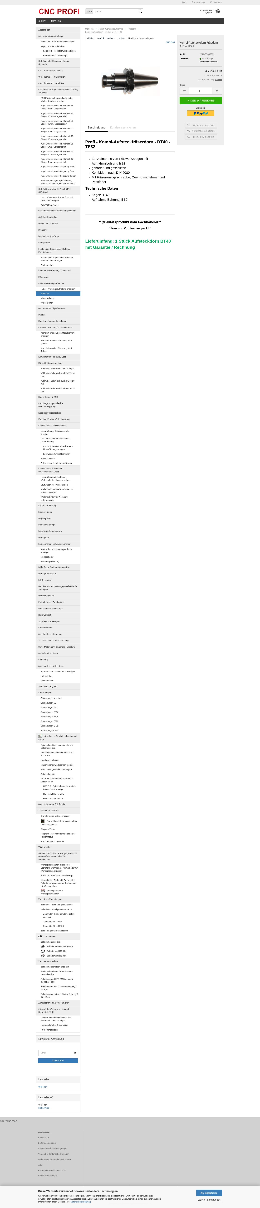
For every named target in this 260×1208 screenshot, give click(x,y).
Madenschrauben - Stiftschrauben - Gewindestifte (57, 973)
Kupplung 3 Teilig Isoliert (49, 413)
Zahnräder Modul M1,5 (53, 926)
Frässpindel (43, 277)
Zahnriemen (46, 936)
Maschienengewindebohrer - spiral (56, 769)
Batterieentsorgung (47, 1143)
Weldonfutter (47, 303)
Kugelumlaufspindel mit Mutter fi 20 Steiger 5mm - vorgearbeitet (57, 130)
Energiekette (44, 242)
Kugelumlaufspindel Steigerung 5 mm (58, 171)
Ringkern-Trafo (47, 829)
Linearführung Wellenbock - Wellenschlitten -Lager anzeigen (55, 478)
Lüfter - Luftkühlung (47, 505)
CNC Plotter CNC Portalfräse (51, 83)
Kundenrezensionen (123, 127)
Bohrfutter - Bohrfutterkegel (50, 36)
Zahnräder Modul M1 (52, 921)
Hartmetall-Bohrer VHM (53, 794)
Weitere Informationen (209, 1199)
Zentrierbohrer (47, 265)
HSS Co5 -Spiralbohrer (53, 798)
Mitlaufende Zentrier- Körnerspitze (53, 567)
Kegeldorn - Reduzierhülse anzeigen (59, 51)
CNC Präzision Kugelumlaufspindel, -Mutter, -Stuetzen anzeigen (57, 99)
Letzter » (121, 38)
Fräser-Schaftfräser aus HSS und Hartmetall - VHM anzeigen (56, 1019)
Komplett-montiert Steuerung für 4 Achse (56, 350)
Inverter (41, 315)
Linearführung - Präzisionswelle (52, 425)
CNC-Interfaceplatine (48, 217)
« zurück (100, 38)
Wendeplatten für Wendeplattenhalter (52, 892)
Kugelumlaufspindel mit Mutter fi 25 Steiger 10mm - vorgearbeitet (57, 137)
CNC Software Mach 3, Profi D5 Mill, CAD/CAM (54, 190)
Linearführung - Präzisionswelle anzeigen (55, 432)
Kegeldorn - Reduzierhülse (52, 46)
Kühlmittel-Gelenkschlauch (50, 363)
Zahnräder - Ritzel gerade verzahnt (56, 909)
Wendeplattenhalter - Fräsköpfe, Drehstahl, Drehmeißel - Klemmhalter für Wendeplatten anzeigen (59, 868)
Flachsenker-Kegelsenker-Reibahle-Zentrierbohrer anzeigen (57, 259)
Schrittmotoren (45, 627)
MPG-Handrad (44, 580)
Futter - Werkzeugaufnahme (51, 283)
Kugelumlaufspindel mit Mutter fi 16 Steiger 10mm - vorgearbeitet (57, 115)
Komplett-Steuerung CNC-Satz (52, 357)
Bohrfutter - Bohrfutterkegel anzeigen (57, 41)
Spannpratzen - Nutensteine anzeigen (58, 671)
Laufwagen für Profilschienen (56, 454)
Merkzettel (216, 2)
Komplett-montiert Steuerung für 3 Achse (56, 342)
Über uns (56, 21)
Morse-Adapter (47, 298)
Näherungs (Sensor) (50, 561)
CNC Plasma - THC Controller (51, 77)
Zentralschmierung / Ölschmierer (53, 1003)
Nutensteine (46, 676)
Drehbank (42, 230)
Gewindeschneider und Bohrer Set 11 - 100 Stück (58, 754)
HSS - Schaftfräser (49, 1030)
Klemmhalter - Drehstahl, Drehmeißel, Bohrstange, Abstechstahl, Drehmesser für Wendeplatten (59, 883)
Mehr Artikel (43, 1108)
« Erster (90, 38)
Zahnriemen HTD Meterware (57, 946)
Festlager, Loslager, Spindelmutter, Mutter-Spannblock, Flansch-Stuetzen (58, 182)
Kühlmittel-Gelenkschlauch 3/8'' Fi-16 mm (57, 375)
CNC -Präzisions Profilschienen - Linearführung (55, 440)
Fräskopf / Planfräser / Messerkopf (54, 270)
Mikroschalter (47, 557)
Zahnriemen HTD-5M (53, 955)
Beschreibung (96, 127)
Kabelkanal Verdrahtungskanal (52, 321)
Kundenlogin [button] (198, 2)
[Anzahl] (200, 91)
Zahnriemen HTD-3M (53, 951)
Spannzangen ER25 (49, 721)
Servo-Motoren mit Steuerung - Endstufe (56, 647)
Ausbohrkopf (44, 30)
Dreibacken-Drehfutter (48, 236)
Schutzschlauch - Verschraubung (53, 640)
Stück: (182, 85)
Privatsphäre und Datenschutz (52, 1170)
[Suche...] (89, 11)
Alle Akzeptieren (209, 1193)
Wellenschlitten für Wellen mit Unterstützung (54, 498)
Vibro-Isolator (44, 847)
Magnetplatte (44, 518)
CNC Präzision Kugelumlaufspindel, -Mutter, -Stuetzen (58, 91)
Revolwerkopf (44, 615)
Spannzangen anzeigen (51, 698)
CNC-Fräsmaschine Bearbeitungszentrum (57, 210)
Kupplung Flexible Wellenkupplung (53, 419)
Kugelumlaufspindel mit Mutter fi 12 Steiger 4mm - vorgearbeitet (57, 160)
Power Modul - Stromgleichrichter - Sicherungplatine (59, 822)
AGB (40, 1165)
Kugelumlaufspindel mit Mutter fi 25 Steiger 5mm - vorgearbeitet (57, 145)
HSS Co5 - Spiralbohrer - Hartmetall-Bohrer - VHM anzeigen (59, 788)
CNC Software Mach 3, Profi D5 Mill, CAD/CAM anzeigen (57, 199)
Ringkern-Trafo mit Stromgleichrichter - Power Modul (58, 835)
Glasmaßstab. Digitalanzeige (51, 308)
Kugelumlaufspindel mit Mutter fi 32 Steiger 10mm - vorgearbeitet (57, 153)
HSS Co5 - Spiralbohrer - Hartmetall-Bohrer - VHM (57, 780)
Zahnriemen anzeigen (50, 942)
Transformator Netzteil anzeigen (55, 816)
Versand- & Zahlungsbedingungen (53, 1154)
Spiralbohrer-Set (48, 774)
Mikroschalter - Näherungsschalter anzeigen (56, 551)
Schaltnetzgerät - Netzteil (52, 841)
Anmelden (58, 1061)
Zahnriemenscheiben (48, 961)
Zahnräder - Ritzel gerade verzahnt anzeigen (58, 915)
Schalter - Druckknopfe (48, 621)
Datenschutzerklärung (81, 1202)
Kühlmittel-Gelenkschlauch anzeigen (57, 368)
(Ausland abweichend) (208, 62)
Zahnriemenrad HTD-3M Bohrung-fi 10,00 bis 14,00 (57, 980)
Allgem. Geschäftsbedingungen (52, 1148)
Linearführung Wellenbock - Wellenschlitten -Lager (51, 470)
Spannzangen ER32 (49, 726)
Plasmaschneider (46, 595)
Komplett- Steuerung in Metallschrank (55, 327)
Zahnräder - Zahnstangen (49, 899)
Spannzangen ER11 (49, 707)
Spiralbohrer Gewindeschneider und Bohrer (57, 738)
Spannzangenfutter (49, 730)
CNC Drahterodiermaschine (50, 70)
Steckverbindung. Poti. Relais (51, 804)
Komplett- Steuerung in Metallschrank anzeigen (58, 334)
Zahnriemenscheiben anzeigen (55, 967)
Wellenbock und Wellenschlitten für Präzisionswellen (57, 491)
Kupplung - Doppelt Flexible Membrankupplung (50, 405)
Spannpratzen (47, 680)
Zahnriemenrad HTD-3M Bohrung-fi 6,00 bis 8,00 (59, 988)
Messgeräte (43, 537)
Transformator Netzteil (48, 810)
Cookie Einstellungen (47, 1175)
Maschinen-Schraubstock (50, 531)
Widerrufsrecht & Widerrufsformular (54, 1159)
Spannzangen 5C (48, 703)
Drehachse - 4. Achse (48, 223)
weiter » (110, 38)
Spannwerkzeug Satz (48, 686)
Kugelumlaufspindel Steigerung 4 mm (58, 166)
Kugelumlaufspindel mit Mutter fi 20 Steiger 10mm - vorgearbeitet (57, 122)
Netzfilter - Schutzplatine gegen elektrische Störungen (57, 588)
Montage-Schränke (47, 573)
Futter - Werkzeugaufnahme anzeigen (58, 289)
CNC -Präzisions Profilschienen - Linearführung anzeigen (58, 448)
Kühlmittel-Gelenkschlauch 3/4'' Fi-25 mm (57, 390)
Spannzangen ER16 (49, 712)
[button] (184, 2)
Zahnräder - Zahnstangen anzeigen (57, 904)
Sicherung (43, 659)
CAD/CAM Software (50, 205)
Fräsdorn (45, 293)
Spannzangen (44, 692)
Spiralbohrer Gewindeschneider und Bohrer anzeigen (57, 746)
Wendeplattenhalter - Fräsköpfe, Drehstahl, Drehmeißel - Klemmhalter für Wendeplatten (58, 856)
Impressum (43, 1137)
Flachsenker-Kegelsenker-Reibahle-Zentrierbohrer (54, 250)
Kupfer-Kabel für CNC (48, 397)
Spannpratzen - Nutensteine (51, 666)
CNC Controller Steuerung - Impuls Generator (53, 62)
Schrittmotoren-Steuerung (50, 634)
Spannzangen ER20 (49, 716)
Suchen (42, 21)
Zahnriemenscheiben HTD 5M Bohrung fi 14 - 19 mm (59, 996)
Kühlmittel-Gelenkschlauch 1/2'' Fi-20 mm (57, 382)
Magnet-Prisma (45, 512)
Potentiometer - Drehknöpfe (51, 602)
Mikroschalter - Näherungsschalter (54, 544)
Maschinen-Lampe (46, 525)
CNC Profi (170, 42)
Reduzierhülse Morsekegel (55, 55)
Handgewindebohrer (50, 760)
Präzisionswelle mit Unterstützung (56, 463)
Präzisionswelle (48, 458)
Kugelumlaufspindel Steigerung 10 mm (58, 176)
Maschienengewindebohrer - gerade (57, 765)
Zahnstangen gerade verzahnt (54, 931)
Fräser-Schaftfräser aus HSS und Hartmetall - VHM (53, 1011)
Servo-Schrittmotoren (48, 653)
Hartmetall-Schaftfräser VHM (54, 1025)
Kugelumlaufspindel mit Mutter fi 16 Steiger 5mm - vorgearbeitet (57, 107)
